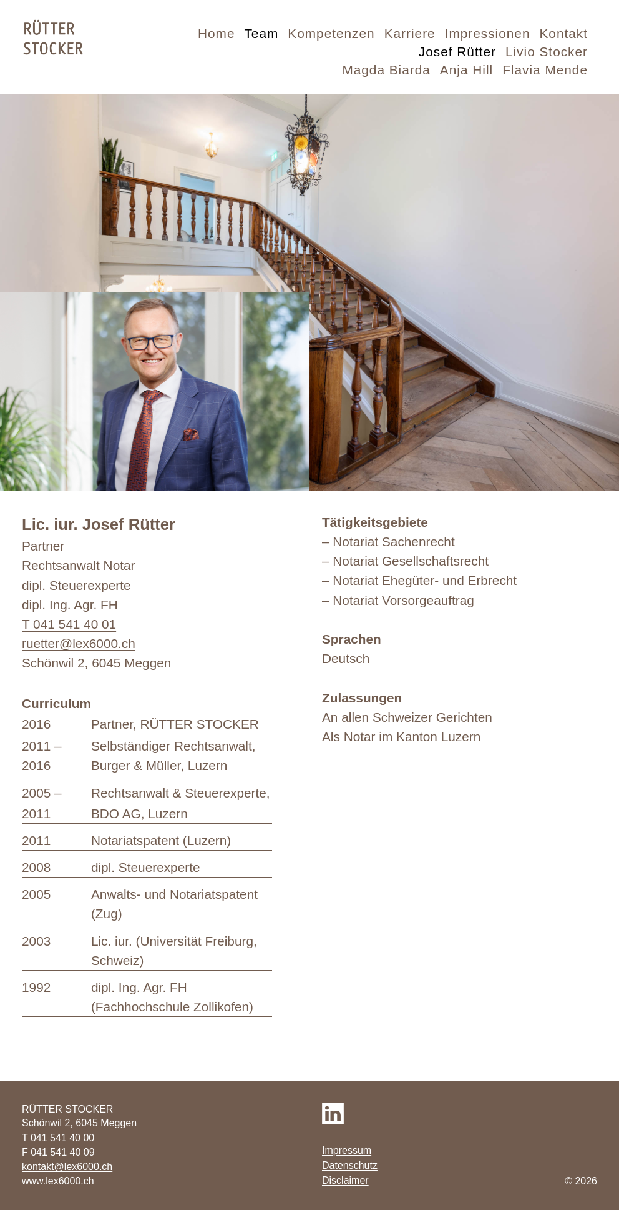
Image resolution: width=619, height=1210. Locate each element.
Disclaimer (345, 1180)
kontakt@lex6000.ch (67, 1166)
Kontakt (563, 33)
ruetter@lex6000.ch (78, 643)
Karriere (410, 33)
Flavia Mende (545, 69)
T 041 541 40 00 (58, 1137)
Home (216, 33)
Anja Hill (466, 69)
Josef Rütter (457, 51)
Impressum (346, 1150)
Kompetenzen (331, 33)
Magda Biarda (386, 69)
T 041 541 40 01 (69, 624)
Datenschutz (350, 1165)
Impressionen (487, 33)
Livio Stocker (546, 51)
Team (261, 33)
